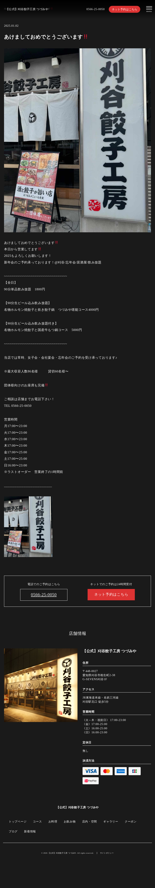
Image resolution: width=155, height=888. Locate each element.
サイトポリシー (107, 853)
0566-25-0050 (95, 9)
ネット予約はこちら (124, 9)
